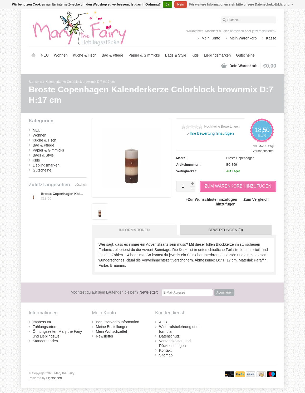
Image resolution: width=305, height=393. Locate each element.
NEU (45, 55)
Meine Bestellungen (112, 327)
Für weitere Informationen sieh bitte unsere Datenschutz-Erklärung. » (241, 4)
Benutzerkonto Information (117, 322)
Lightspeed (54, 378)
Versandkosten (263, 151)
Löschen (81, 185)
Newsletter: (114, 292)
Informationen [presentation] (134, 230)
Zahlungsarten (44, 327)
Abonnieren (224, 292)
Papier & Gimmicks (144, 55)
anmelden (237, 31)
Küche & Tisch (84, 55)
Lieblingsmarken (217, 55)
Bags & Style (175, 55)
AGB (163, 322)
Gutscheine (245, 55)
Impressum (42, 322)
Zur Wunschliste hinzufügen (211, 199)
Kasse (271, 38)
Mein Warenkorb (243, 38)
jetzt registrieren (263, 31)
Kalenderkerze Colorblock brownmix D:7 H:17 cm (80, 82)
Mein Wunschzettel (111, 331)
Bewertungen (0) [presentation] (225, 230)
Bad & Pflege (112, 55)
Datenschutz (169, 336)
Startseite (33, 55)
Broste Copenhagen (240, 158)
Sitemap (166, 355)
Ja (167, 4)
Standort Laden (45, 341)
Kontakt (165, 350)
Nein (180, 4)
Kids (195, 55)
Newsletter (104, 336)
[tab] (133, 230)
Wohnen (61, 55)
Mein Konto (210, 38)
